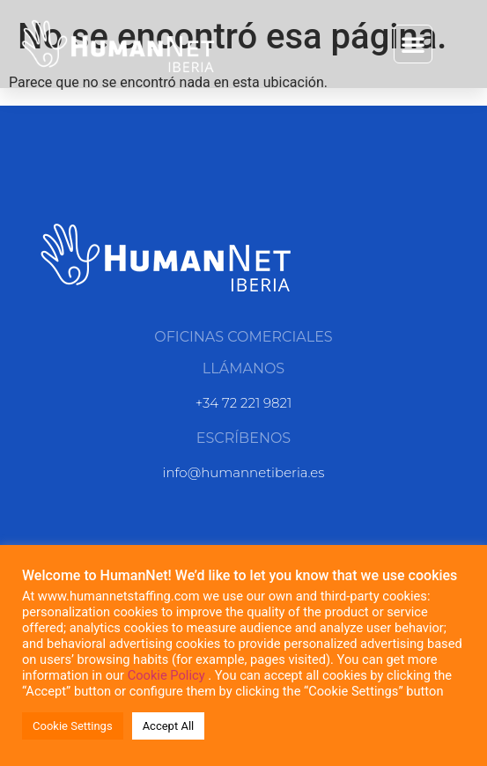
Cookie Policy (168, 675)
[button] (413, 44)
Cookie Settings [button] (73, 726)
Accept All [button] (169, 726)
